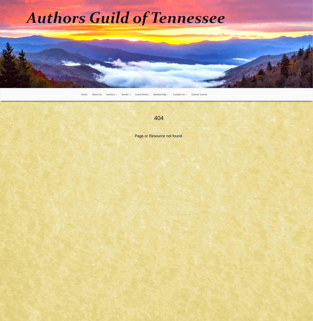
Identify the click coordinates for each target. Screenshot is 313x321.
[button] (112, 94)
